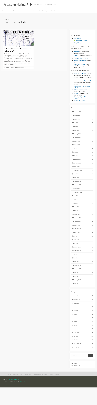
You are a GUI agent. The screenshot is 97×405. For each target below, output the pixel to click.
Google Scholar (78, 44)
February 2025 (83, 133)
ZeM (75, 66)
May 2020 (83, 243)
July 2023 (83, 148)
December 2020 (83, 217)
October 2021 (83, 188)
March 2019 (83, 261)
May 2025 (83, 123)
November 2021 (83, 185)
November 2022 (83, 163)
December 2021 (83, 181)
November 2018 (83, 269)
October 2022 (83, 166)
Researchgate (77, 38)
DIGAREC (76, 55)
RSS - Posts (74, 363)
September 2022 (83, 170)
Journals (7, 67)
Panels (83, 321)
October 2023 (83, 141)
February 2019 (83, 265)
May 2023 (83, 155)
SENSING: (76, 93)
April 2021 (83, 203)
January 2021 (83, 214)
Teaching (83, 339)
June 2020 (83, 239)
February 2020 (83, 247)
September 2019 (83, 250)
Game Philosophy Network (81, 59)
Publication (18, 67)
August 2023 (83, 144)
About (9, 11)
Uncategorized (83, 343)
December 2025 (83, 112)
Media (50, 11)
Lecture (83, 310)
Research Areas (17, 11)
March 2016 (83, 276)
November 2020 (83, 221)
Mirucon (22, 381)
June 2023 (83, 152)
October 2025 (83, 119)
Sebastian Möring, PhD (13, 379)
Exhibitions (83, 303)
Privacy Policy (7, 383)
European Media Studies (80, 73)
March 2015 (83, 283)
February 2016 (83, 280)
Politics (83, 325)
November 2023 (83, 137)
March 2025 (83, 130)
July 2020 (83, 236)
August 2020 (83, 232)
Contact (56, 11)
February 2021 (83, 210)
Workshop (83, 347)
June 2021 (83, 199)
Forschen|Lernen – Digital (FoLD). (82, 81)
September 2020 (83, 228)
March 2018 (83, 272)
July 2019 (83, 254)
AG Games (76, 52)
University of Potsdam (79, 100)
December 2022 (83, 159)
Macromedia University (80, 60)
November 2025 (83, 115)
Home (4, 11)
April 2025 (83, 126)
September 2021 (83, 192)
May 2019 (83, 258)
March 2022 (83, 177)
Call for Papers (83, 296)
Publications (27, 11)
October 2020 (83, 225)
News (12, 67)
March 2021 (83, 207)
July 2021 (83, 196)
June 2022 (83, 174)
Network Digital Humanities (81, 89)
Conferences (83, 299)
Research (24, 67)
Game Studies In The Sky (39, 11)
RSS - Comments (75, 365)
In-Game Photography (79, 64)
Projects (83, 329)
